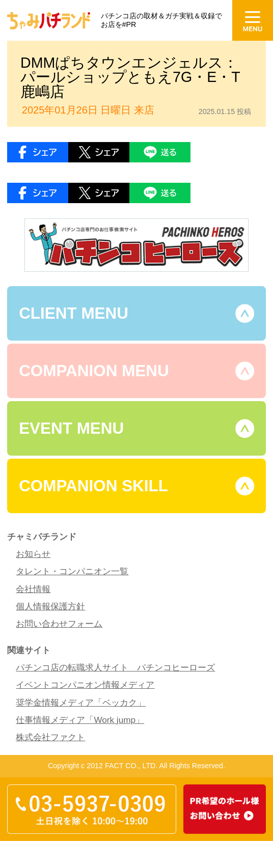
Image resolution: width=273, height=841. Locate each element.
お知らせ (33, 554)
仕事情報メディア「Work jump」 (80, 720)
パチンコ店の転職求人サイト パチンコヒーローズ (115, 667)
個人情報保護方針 (50, 606)
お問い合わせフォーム (59, 624)
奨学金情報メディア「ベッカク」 (81, 702)
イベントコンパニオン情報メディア (85, 685)
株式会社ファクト (50, 737)
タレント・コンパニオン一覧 (72, 571)
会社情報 (33, 589)
